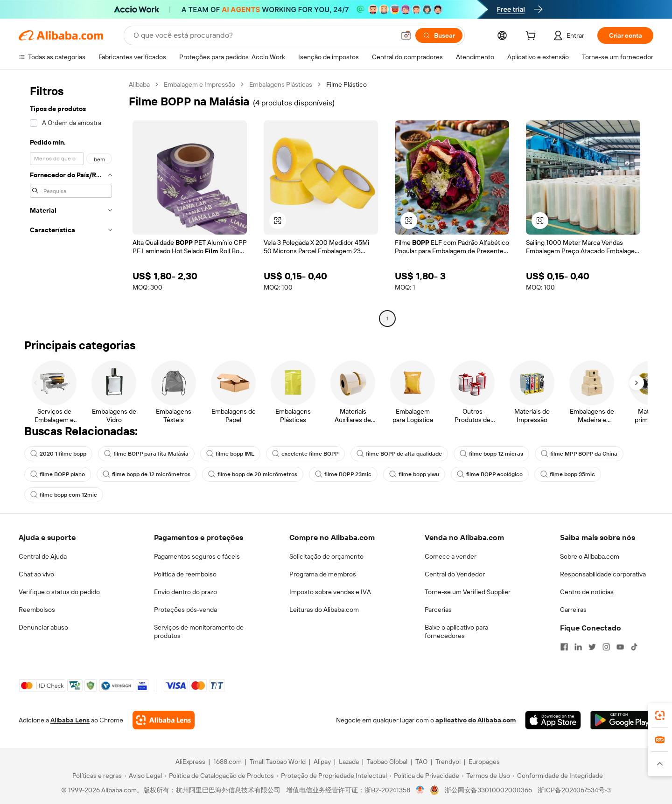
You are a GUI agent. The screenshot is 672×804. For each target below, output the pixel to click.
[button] (406, 35)
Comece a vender (450, 556)
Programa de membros (322, 574)
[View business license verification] (420, 790)
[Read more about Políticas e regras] (96, 775)
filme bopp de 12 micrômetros (146, 474)
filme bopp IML (230, 453)
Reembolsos (37, 609)
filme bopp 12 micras (491, 453)
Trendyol (448, 761)
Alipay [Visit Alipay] (322, 761)
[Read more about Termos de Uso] (486, 775)
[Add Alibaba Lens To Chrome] (164, 720)
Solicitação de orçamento (326, 556)
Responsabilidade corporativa (603, 574)
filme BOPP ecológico (490, 474)
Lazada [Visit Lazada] (349, 761)
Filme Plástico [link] (346, 84)
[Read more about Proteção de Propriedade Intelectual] (332, 775)
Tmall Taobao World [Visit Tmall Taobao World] (278, 761)
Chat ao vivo (36, 574)
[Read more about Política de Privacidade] (424, 775)
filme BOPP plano (57, 474)
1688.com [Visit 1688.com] (227, 761)
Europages (484, 761)
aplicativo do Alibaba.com (475, 720)
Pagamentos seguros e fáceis (197, 556)
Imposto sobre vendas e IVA (330, 592)
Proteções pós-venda (185, 609)
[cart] (532, 37)
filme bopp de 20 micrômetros (252, 474)
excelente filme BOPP (305, 453)
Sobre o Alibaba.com (589, 556)
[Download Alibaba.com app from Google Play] (621, 720)
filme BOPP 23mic (343, 474)
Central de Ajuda (43, 556)
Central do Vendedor (455, 574)
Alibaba (139, 84)
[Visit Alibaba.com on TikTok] (634, 647)
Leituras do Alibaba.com (324, 609)
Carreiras (573, 609)
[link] (660, 715)
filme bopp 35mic (567, 474)
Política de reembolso (185, 574)
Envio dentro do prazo (185, 592)
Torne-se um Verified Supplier (468, 592)
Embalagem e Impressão (199, 84)
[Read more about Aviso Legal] (143, 775)
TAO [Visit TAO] (421, 761)
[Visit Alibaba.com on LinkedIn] (578, 647)
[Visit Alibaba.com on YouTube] (620, 647)
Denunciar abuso (43, 627)
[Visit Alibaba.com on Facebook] (564, 647)
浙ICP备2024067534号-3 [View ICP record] (574, 790)
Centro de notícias (587, 592)
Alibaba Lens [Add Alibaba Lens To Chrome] (70, 720)
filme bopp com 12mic (63, 495)
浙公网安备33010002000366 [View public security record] (488, 790)
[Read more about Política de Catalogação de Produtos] (219, 775)
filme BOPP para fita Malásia (146, 453)
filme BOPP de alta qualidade (399, 453)
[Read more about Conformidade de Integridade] (558, 775)
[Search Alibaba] (263, 35)
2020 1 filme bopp (58, 453)
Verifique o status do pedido (59, 592)
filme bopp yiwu (414, 474)
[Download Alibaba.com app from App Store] (553, 720)
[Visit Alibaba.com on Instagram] (606, 647)
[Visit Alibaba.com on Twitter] (592, 647)
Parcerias (438, 609)
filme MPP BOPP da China (579, 453)
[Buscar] (438, 35)
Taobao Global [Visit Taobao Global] (387, 761)
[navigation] (71, 203)
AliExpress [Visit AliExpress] (190, 761)
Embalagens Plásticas (280, 84)
